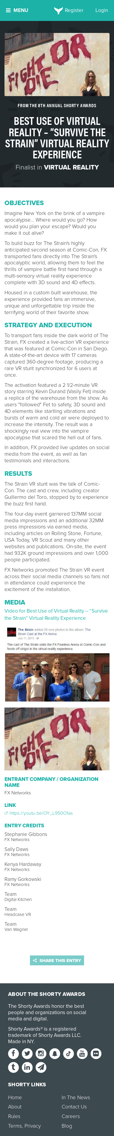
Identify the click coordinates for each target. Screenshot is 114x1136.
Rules (14, 1116)
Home (15, 1097)
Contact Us (74, 1107)
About (15, 1107)
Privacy (33, 1126)
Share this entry (57, 960)
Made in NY (21, 1041)
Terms (15, 1126)
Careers (71, 1116)
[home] (57, 10)
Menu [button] (17, 10)
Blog (67, 1126)
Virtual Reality (71, 167)
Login (101, 10)
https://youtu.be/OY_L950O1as (38, 813)
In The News (76, 1097)
